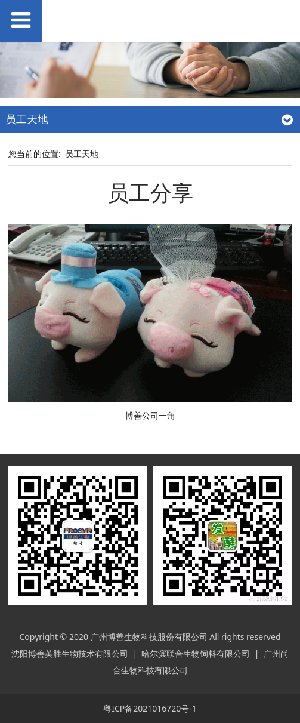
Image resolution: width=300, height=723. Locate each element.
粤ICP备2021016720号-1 (150, 708)
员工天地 (81, 153)
